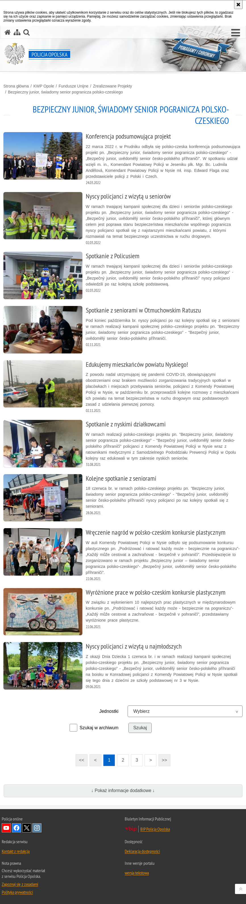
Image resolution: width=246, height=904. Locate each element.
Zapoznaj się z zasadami (20, 884)
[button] (235, 33)
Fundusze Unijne (73, 86)
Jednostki (108, 711)
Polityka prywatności (17, 892)
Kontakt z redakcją (16, 851)
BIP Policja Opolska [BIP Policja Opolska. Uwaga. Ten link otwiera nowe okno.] (155, 829)
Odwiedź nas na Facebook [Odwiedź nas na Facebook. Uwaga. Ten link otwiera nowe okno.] (16, 827)
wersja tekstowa (137, 873)
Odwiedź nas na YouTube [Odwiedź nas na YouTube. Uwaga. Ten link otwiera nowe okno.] (6, 827)
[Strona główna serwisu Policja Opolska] (8, 32)
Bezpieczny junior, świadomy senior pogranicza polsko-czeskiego (65, 92)
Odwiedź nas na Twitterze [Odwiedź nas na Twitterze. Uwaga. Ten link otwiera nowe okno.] (26, 827)
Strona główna (16, 86)
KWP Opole (43, 86)
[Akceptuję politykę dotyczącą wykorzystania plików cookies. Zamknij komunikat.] (238, 4)
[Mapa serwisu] (17, 32)
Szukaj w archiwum (99, 727)
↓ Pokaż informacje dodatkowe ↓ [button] (123, 790)
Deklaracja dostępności (142, 851)
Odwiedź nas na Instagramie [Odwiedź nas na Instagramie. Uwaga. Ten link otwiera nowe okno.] (36, 827)
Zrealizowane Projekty (112, 86)
